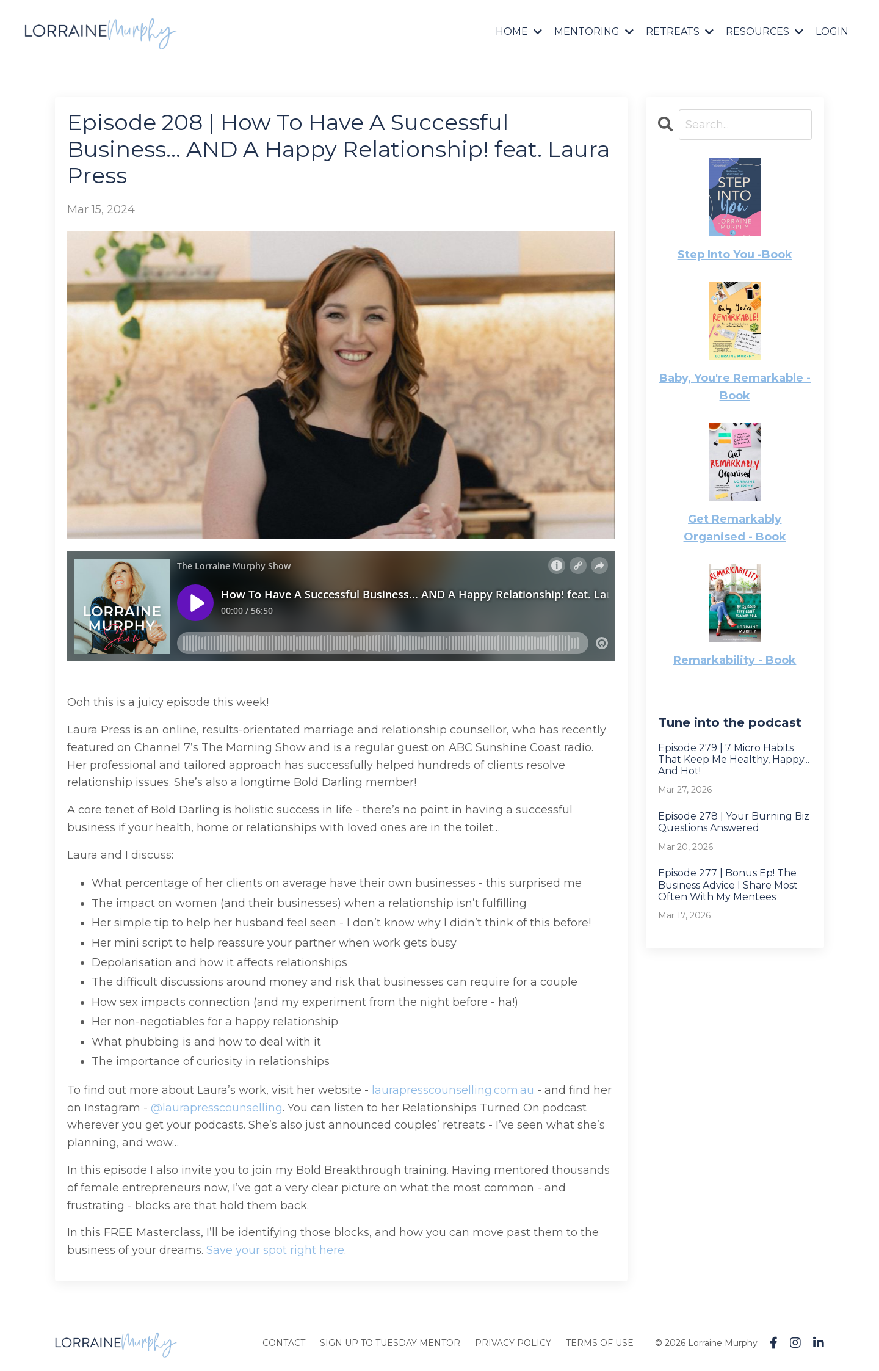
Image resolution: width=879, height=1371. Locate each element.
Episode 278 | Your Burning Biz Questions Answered (733, 822)
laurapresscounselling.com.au (453, 1090)
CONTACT (283, 1342)
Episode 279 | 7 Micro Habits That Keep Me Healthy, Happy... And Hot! (733, 759)
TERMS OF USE (600, 1342)
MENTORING (594, 31)
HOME (519, 31)
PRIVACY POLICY (513, 1342)
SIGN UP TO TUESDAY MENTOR (390, 1342)
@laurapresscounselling (217, 1108)
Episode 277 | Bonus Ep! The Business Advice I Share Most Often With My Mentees (728, 884)
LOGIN (832, 31)
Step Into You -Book (735, 254)
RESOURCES (764, 31)
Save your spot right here (275, 1250)
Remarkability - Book (734, 660)
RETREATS (680, 31)
